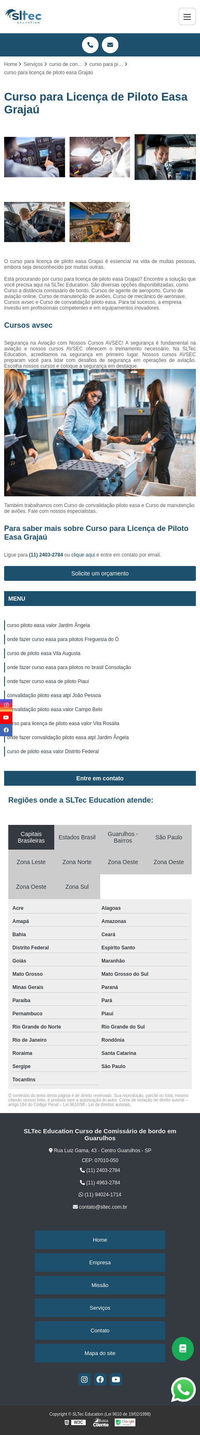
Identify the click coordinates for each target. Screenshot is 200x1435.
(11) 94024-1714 (100, 1195)
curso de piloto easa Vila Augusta (43, 653)
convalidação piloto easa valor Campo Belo (54, 709)
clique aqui (83, 555)
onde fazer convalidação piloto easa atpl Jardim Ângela (68, 737)
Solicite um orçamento (100, 573)
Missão (100, 1285)
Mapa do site (99, 1353)
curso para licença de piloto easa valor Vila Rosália (63, 723)
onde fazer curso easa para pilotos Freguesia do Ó (63, 639)
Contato (100, 1330)
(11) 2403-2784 (46, 555)
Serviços (100, 1308)
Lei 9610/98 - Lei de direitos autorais (96, 1104)
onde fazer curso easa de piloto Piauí (48, 681)
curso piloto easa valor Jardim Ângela (48, 625)
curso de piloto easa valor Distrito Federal (53, 751)
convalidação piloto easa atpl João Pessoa (54, 695)
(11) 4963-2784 (100, 1183)
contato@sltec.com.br (100, 1207)
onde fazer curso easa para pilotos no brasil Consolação (69, 667)
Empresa (100, 1262)
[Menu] (187, 16)
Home (100, 1240)
